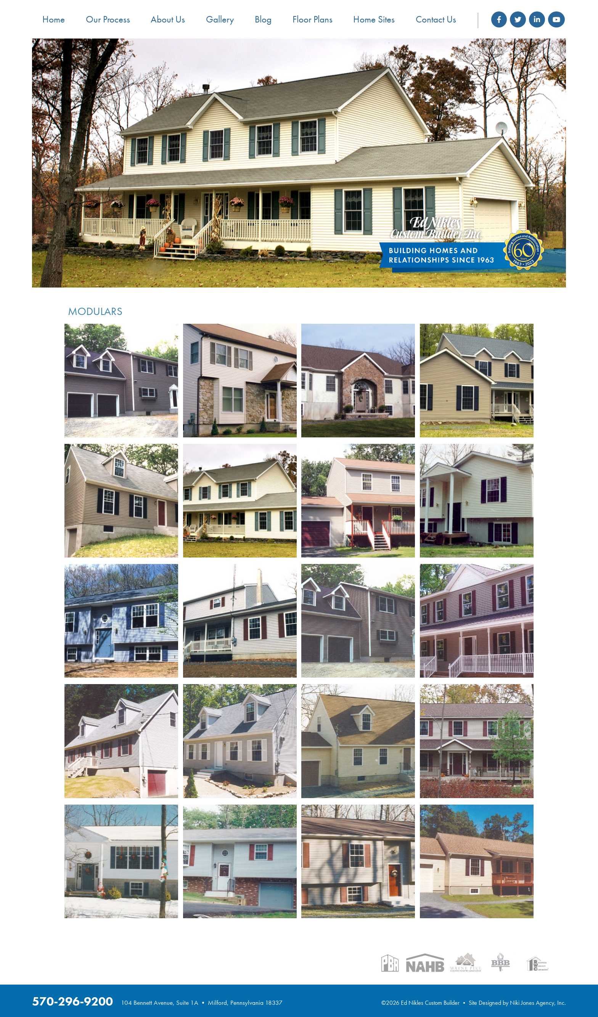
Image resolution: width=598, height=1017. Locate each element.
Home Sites (374, 19)
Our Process (108, 19)
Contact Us (436, 19)
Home (53, 19)
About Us (168, 19)
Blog (263, 19)
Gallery (220, 19)
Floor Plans (313, 19)
